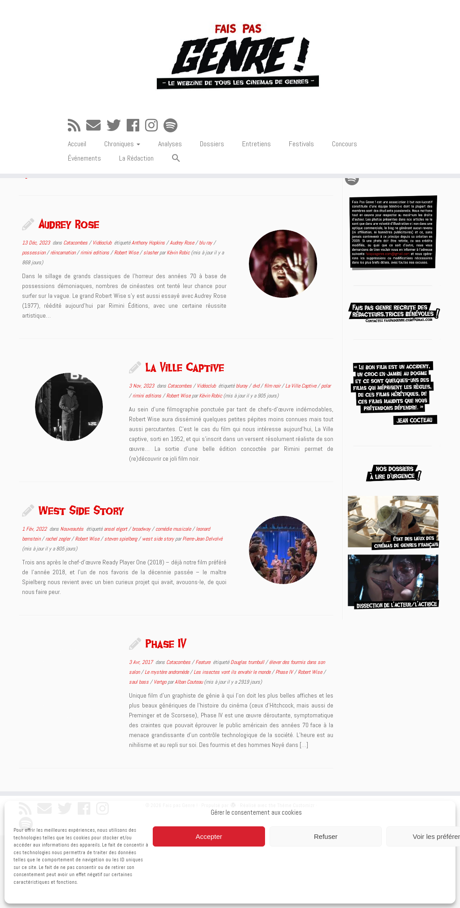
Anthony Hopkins (149, 315)
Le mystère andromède (167, 744)
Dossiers (212, 168)
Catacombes (76, 315)
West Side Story (81, 583)
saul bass (139, 754)
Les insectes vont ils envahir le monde (233, 744)
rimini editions (95, 325)
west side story (158, 611)
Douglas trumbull (247, 734)
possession (34, 325)
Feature (203, 734)
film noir (273, 458)
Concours (344, 168)
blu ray (206, 315)
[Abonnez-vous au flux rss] (77, 150)
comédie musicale (173, 601)
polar (326, 458)
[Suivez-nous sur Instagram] (154, 150)
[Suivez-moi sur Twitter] (116, 150)
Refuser (326, 836)
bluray (242, 458)
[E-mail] (96, 150)
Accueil (77, 168)
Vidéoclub (103, 315)
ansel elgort (116, 601)
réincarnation (63, 325)
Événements (84, 183)
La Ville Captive (185, 440)
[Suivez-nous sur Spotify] (173, 150)
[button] (176, 183)
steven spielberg (121, 611)
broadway (142, 601)
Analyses (170, 168)
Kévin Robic (178, 325)
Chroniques (122, 168)
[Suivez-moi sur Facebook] (136, 150)
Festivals (301, 168)
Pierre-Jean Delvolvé (202, 611)
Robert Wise (127, 325)
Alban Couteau (189, 754)
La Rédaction (136, 183)
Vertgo (161, 754)
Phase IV (166, 716)
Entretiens (256, 168)
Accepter (208, 836)
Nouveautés (72, 601)
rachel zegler (58, 611)
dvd (256, 458)
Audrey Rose (69, 297)
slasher (151, 325)
